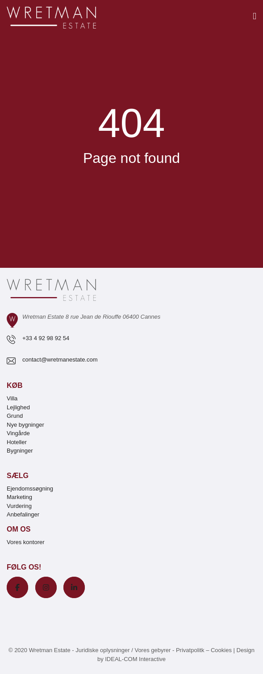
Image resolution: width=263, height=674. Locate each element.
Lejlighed (18, 407)
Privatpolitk (190, 650)
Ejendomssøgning (30, 488)
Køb (15, 385)
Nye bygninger (25, 424)
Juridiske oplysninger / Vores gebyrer (123, 650)
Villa (12, 398)
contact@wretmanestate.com (60, 359)
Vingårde (18, 433)
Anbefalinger (23, 514)
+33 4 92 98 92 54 (45, 338)
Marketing (19, 497)
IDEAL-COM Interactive (135, 659)
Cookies (221, 650)
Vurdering (19, 506)
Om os (18, 529)
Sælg (18, 475)
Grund (15, 415)
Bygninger (20, 450)
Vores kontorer (26, 542)
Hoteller (17, 442)
